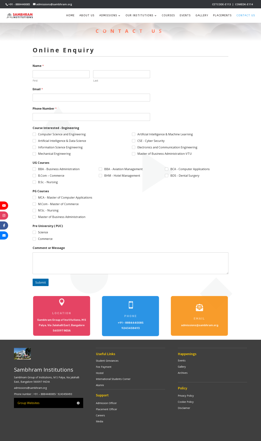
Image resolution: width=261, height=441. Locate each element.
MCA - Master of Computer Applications (65, 197)
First (35, 80)
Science (43, 232)
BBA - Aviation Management (123, 169)
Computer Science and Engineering (62, 134)
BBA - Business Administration (59, 169)
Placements (222, 15)
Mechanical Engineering (54, 154)
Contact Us (246, 15)
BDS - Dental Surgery (184, 176)
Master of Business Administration (61, 217)
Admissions (108, 15)
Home (70, 15)
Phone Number (45, 108)
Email (38, 89)
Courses (168, 15)
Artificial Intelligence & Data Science (62, 141)
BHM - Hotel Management (122, 176)
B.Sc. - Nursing (48, 182)
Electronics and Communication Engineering (167, 147)
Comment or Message (49, 248)
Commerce (45, 239)
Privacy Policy (186, 395)
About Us (87, 15)
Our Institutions (140, 15)
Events (185, 15)
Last (95, 80)
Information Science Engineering (60, 147)
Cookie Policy (186, 401)
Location (62, 313)
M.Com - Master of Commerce (58, 204)
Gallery (202, 15)
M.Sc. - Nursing (48, 210)
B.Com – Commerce (51, 176)
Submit (40, 282)
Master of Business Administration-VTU (164, 154)
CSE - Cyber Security (151, 141)
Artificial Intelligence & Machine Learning (165, 134)
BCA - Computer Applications (190, 169)
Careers (100, 415)
